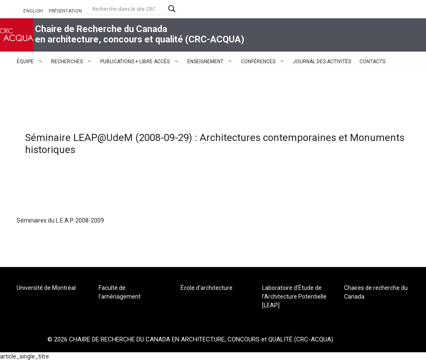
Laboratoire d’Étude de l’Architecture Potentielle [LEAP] (294, 296)
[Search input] (128, 9)
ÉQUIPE (32, 61)
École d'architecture (207, 287)
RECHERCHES (73, 61)
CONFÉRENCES (265, 61)
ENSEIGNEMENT (212, 61)
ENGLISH (33, 11)
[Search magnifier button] (172, 9)
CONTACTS (372, 61)
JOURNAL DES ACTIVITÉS (322, 61)
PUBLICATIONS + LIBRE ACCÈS (141, 61)
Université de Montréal (46, 287)
